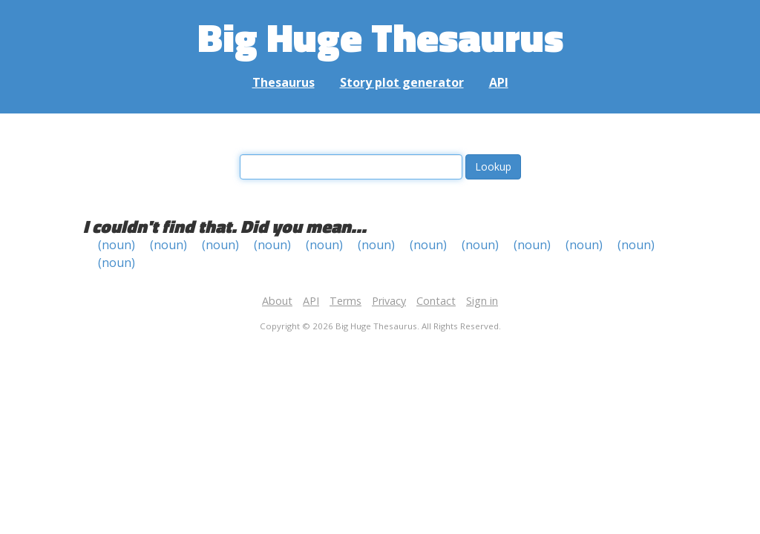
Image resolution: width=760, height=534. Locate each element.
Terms (345, 301)
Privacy (389, 301)
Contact (436, 301)
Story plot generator (402, 82)
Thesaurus (283, 82)
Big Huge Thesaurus (380, 36)
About (277, 301)
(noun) (116, 245)
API (498, 82)
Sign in (482, 301)
